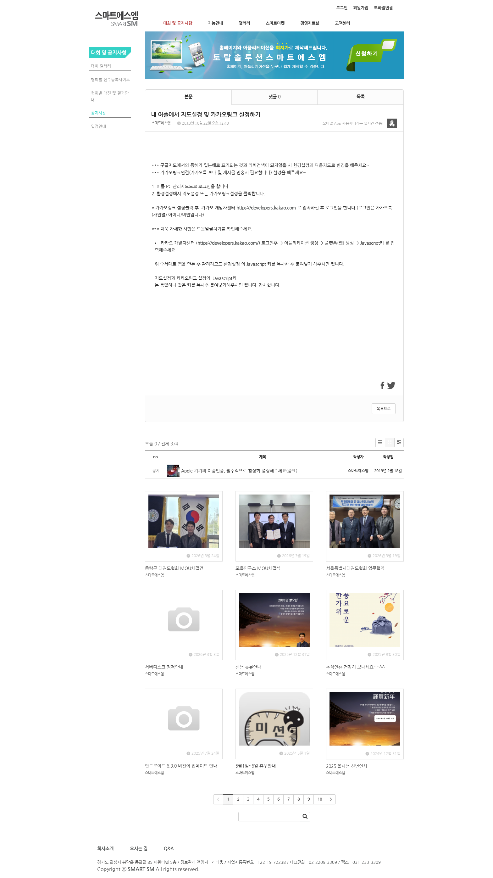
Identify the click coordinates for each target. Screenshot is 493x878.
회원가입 (360, 7)
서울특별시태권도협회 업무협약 (355, 568)
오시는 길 (138, 848)
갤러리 (244, 23)
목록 (361, 96)
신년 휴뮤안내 (248, 666)
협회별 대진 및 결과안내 (110, 96)
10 (320, 799)
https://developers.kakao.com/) (228, 242)
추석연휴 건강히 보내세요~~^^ (355, 666)
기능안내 (215, 23)
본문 (188, 96)
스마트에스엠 (161, 123)
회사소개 (106, 848)
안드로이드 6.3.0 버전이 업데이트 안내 (181, 765)
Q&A (169, 848)
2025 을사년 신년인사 (346, 766)
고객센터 (342, 23)
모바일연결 (383, 7)
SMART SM (141, 869)
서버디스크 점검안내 (164, 666)
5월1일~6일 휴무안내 (255, 765)
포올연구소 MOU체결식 (257, 568)
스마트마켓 (275, 23)
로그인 (341, 7)
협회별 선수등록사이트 (110, 79)
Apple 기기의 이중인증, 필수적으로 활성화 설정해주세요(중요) (239, 470)
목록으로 (384, 408)
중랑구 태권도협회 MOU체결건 (174, 568)
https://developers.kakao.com (266, 207)
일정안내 (98, 126)
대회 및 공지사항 (177, 23)
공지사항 (98, 112)
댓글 (274, 96)
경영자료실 (309, 23)
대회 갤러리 (101, 66)
